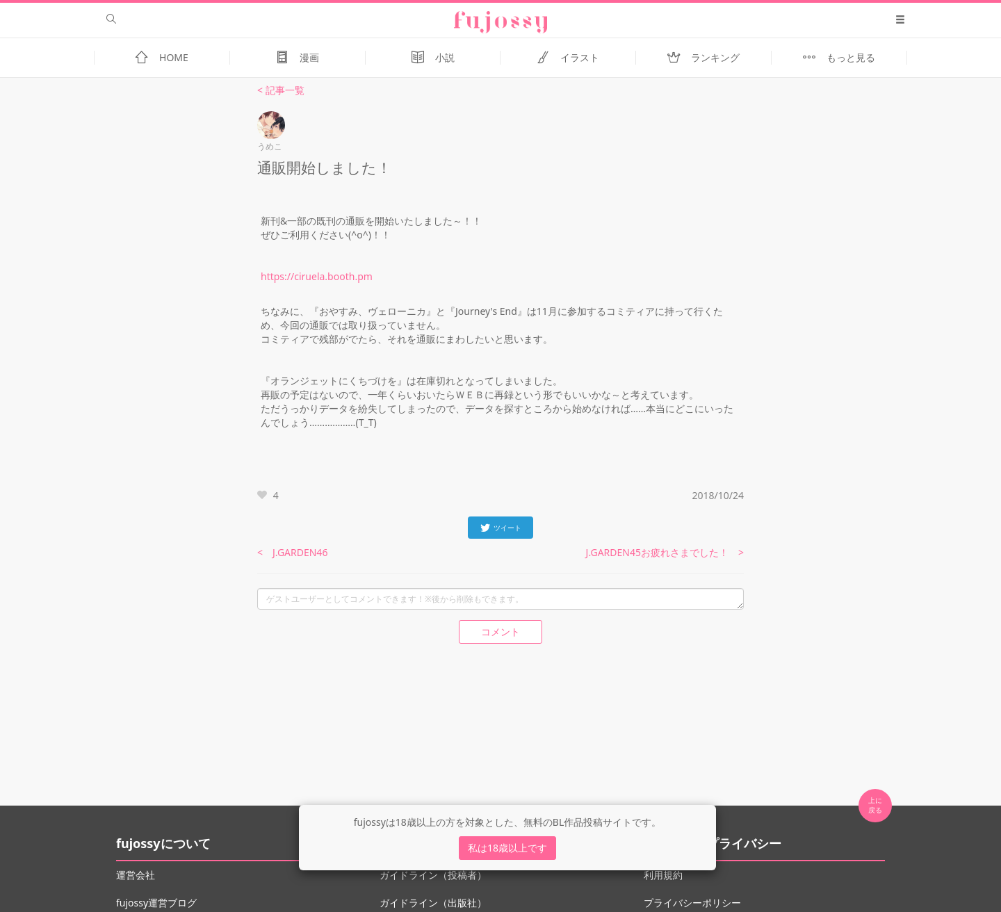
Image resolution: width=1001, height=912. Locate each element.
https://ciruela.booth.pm (317, 276)
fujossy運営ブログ (156, 902)
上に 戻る (875, 805)
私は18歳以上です (507, 847)
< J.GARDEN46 (292, 552)
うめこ (269, 146)
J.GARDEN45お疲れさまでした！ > (665, 552)
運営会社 (135, 874)
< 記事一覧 (280, 90)
